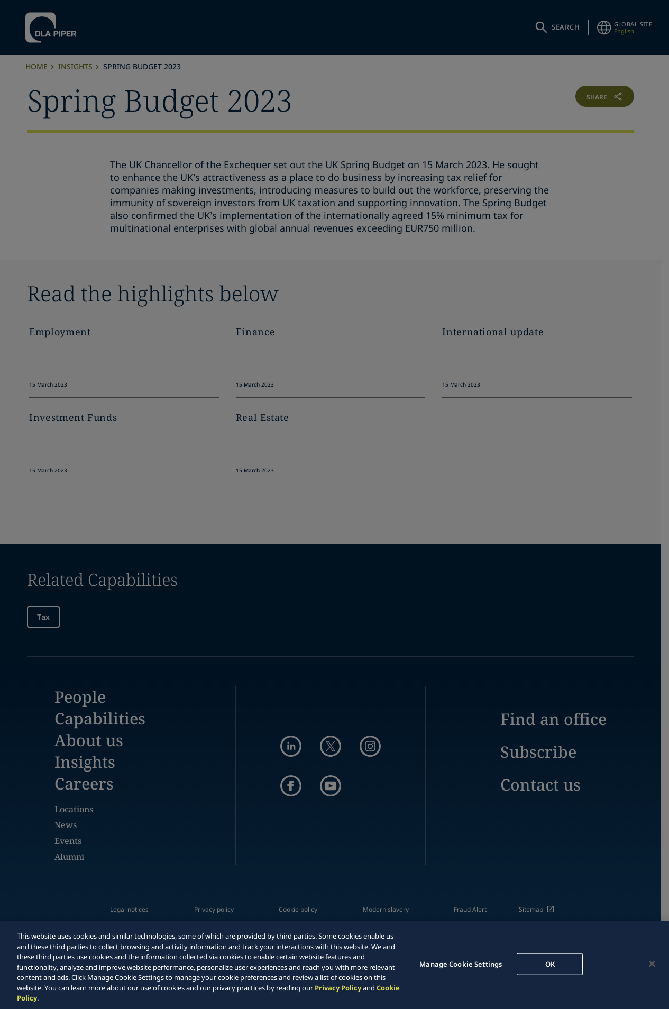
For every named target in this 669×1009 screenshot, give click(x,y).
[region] (334, 965)
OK (550, 963)
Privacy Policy (338, 988)
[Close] (652, 963)
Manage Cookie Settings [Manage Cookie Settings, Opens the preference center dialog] (460, 963)
